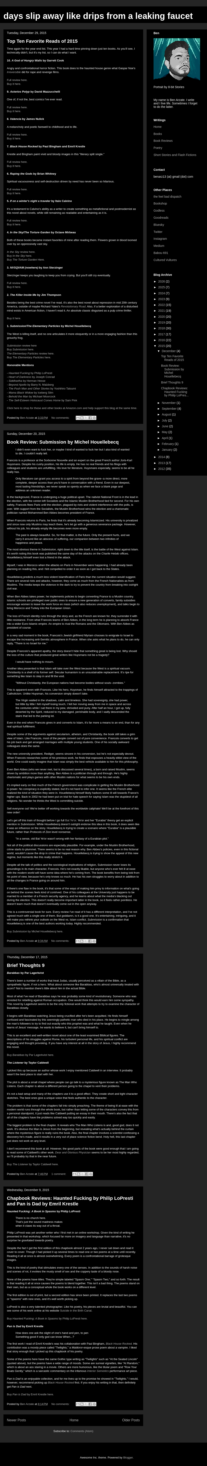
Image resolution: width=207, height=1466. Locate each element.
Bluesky (159, 224)
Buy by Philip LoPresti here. (47, 1318)
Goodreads (161, 217)
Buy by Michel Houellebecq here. (35, 931)
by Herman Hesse (27, 380)
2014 (162, 457)
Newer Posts (16, 1420)
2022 (162, 305)
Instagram (160, 238)
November (169, 403)
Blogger (128, 1457)
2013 (162, 463)
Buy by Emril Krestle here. (30, 1394)
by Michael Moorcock (32, 396)
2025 (162, 287)
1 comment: (59, 1174)
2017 (162, 334)
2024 (162, 293)
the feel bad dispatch (167, 196)
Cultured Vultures (165, 260)
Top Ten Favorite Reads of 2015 (42, 41)
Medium (159, 245)
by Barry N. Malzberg (31, 384)
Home (74, 1420)
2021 (162, 310)
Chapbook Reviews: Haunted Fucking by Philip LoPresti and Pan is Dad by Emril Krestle (70, 1201)
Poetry (158, 148)
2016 (162, 340)
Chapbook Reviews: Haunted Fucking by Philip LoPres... (175, 391)
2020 (162, 316)
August (167, 414)
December (169, 351)
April (165, 438)
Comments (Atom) (82, 1431)
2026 (162, 281)
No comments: (60, 417)
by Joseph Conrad (32, 377)
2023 (162, 299)
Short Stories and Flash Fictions (175, 155)
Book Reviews (163, 140)
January (167, 449)
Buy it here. (14, 84)
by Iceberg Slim (31, 392)
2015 (162, 346)
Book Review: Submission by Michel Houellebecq (63, 442)
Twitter (158, 232)
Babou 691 (161, 253)
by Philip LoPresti (30, 373)
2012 (162, 468)
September (169, 408)
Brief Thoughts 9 (26, 965)
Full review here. (17, 80)
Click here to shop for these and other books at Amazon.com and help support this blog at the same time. (72, 408)
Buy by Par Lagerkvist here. (30, 1055)
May (165, 432)
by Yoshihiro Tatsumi (42, 388)
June (165, 426)
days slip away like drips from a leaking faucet (98, 16)
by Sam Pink (43, 400)
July (165, 420)
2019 (162, 322)
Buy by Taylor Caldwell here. (33, 1164)
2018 (162, 328)
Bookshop (160, 203)
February (168, 444)
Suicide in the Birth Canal (75, 1310)
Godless (159, 210)
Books (158, 134)
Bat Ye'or (70, 820)
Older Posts (131, 1420)
